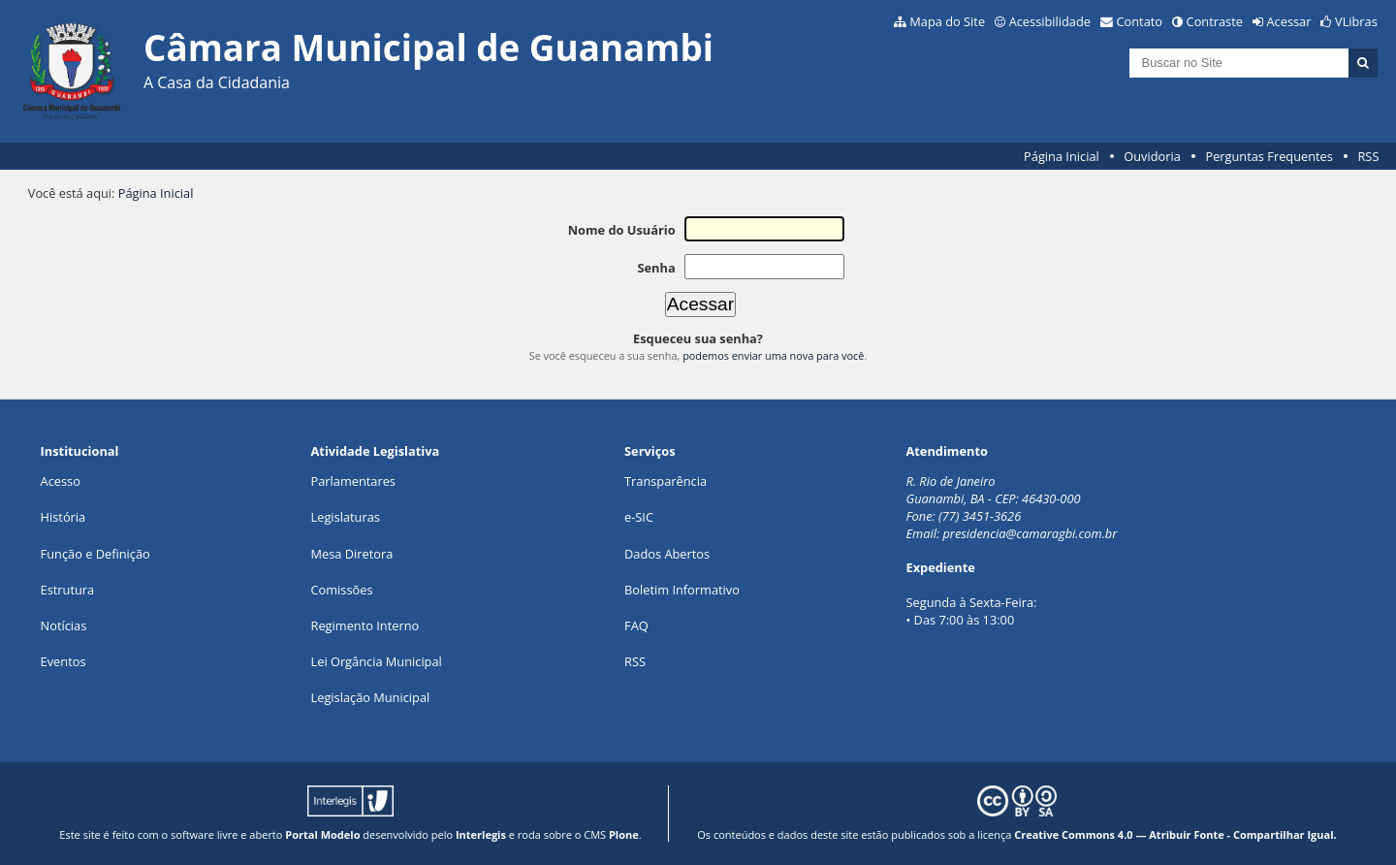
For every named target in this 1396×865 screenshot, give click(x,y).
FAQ (636, 625)
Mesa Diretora (352, 553)
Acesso (60, 481)
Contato (1140, 21)
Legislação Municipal (370, 697)
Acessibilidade (1050, 21)
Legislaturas (345, 517)
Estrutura (68, 589)
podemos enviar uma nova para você (773, 355)
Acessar (1289, 21)
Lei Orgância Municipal (376, 661)
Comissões (342, 589)
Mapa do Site (947, 21)
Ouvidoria (1152, 156)
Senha (656, 267)
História (63, 517)
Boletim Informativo (682, 589)
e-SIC (638, 517)
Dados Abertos (667, 553)
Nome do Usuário (622, 230)
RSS (1368, 156)
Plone (624, 834)
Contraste (1215, 21)
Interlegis (481, 834)
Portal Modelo (322, 834)
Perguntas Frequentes (1268, 156)
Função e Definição (95, 553)
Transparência (665, 481)
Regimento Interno (365, 625)
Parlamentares (353, 481)
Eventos (63, 661)
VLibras (1356, 21)
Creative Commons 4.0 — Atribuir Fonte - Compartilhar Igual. (1175, 834)
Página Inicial (1061, 156)
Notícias (64, 625)
